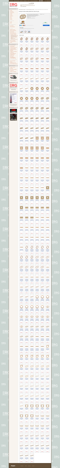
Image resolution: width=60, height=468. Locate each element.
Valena (11, 10)
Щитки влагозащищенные (13, 62)
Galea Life (11, 15)
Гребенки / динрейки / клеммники (13, 52)
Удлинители (12, 31)
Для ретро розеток (13, 38)
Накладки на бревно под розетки (30, 9)
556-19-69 (31, 3)
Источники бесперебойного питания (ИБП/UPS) (13, 57)
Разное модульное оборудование (13, 54)
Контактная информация (34, 0)
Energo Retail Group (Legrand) (22, 9)
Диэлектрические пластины (14, 39)
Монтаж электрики (16, 0)
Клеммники (12, 70)
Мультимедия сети (13, 32)
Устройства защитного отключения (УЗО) (13, 48)
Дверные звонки (12, 29)
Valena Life (11, 11)
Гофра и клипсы (12, 67)
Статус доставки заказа (23, 6)
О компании (21, 465)
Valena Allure (12, 12)
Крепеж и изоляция (13, 71)
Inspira (11, 14)
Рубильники (12, 55)
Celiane (11, 13)
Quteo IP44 (11, 25)
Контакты (33, 465)
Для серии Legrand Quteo (14, 36)
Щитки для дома (12, 60)
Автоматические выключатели (12, 46)
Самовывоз (25, 0)
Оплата (28, 0)
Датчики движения (13, 30)
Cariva (11, 18)
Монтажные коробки (13, 69)
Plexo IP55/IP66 (12, 26)
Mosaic (11, 19)
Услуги (26, 465)
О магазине (11, 0)
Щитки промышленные (13, 63)
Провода (11, 68)
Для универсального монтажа (14, 35)
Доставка (21, 0)
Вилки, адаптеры (12, 40)
